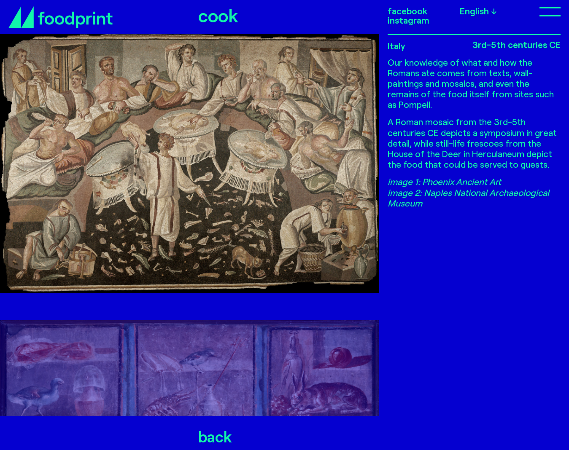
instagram (408, 20)
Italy (396, 45)
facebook (407, 11)
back (215, 436)
